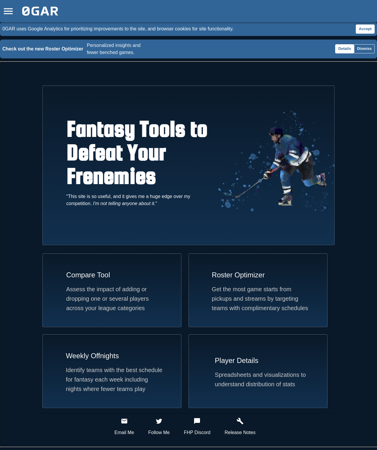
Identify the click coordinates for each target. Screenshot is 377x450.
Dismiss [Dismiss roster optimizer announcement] (364, 49)
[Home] (40, 11)
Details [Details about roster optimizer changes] (344, 48)
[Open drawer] (8, 11)
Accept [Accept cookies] (365, 29)
